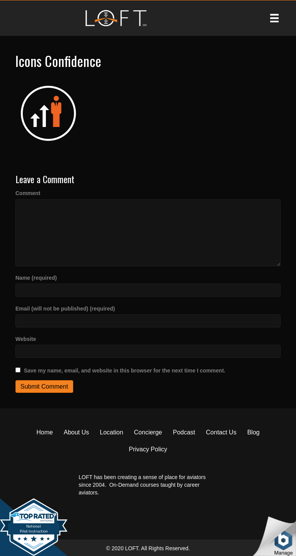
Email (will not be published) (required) (65, 309)
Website (25, 339)
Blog (253, 432)
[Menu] (274, 18)
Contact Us (221, 432)
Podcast (184, 432)
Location (111, 432)
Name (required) (36, 278)
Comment (27, 193)
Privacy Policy (148, 449)
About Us (76, 432)
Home (45, 432)
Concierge (148, 432)
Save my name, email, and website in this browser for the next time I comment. (124, 370)
